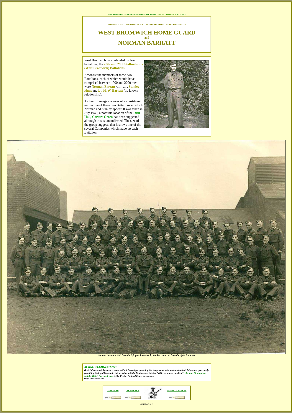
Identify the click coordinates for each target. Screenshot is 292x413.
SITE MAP (181, 14)
